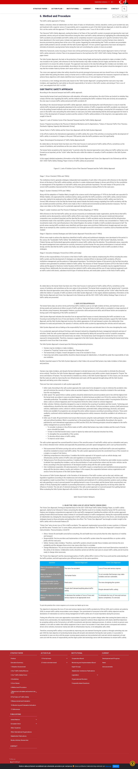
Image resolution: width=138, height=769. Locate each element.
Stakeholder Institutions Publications (83, 671)
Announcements (107, 667)
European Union (16, 723)
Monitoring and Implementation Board (84, 662)
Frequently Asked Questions (80, 683)
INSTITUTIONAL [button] (73, 9)
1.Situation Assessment (18, 667)
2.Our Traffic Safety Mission (19, 671)
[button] (122, 16)
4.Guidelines (15, 679)
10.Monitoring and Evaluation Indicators (23, 705)
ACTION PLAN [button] (56, 9)
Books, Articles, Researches (19, 740)
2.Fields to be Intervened (49, 662)
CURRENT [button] (87, 9)
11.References (15, 709)
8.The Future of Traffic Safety (20, 697)
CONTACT (115, 9)
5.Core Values (15, 683)
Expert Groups (76, 667)
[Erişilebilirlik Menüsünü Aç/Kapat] (132, 763)
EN (112, 2)
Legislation (75, 675)
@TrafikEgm (15, 762)
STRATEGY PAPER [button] (40, 9)
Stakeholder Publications (19, 736)
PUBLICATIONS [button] (101, 9)
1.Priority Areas (46, 658)
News (104, 662)
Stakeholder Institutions (101, 2)
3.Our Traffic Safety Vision (19, 675)
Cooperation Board (78, 658)
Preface (13, 658)
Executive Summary (17, 662)
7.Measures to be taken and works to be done (23, 692)
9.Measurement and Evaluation (20, 701)
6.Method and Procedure (18, 687)
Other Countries (16, 728)
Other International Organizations (21, 732)
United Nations (15, 719)
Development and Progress (111, 658)
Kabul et (115, 766)
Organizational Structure (79, 679)
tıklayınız (108, 766)
